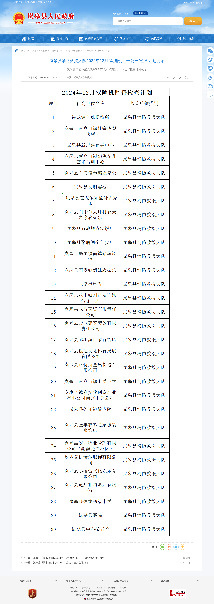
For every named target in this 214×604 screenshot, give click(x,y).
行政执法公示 (103, 50)
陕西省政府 (30, 2)
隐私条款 (98, 587)
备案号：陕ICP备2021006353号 (113, 591)
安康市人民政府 (44, 2)
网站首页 (74, 587)
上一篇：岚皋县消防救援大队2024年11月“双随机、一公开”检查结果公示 (63, 557)
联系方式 (123, 587)
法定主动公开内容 (74, 50)
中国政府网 (17, 2)
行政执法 (90, 50)
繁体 (126, 14)
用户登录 (117, 14)
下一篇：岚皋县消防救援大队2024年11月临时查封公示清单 (56, 562)
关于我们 (86, 587)
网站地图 (111, 587)
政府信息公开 (56, 50)
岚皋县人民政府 (39, 50)
